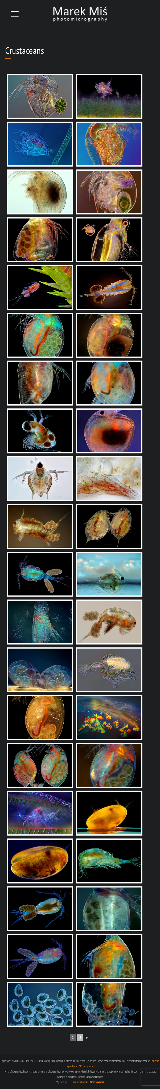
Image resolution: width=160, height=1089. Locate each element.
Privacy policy (87, 1066)
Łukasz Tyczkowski (78, 1082)
